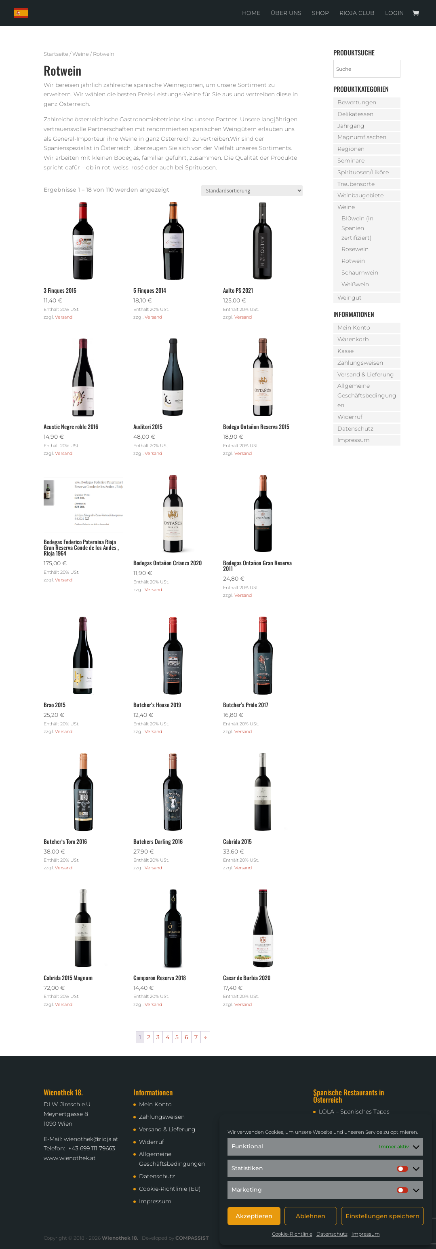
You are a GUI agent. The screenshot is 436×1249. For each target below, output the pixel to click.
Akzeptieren (254, 1216)
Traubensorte (356, 184)
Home (251, 13)
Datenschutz (332, 1234)
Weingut (349, 297)
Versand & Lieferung (365, 374)
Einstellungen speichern (382, 1216)
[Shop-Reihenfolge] (252, 190)
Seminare (350, 160)
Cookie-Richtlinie (292, 1234)
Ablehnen (310, 1216)
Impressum (366, 1234)
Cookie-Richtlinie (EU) (170, 1188)
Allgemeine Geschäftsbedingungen (366, 395)
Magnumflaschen (361, 137)
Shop (320, 13)
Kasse (345, 351)
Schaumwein (359, 272)
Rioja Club (357, 13)
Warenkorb (353, 339)
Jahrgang (350, 125)
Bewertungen (356, 102)
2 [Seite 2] (148, 1037)
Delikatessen (355, 114)
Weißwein (355, 284)
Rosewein (355, 249)
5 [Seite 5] (177, 1037)
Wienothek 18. (120, 1238)
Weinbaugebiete (360, 195)
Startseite (56, 54)
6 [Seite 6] (186, 1037)
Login (394, 13)
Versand (63, 317)
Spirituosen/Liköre (363, 172)
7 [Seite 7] (196, 1037)
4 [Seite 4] (167, 1037)
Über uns (286, 13)
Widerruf (349, 417)
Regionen (350, 148)
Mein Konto (353, 327)
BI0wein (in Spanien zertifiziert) (357, 228)
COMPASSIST (192, 1238)
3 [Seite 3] (158, 1037)
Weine (80, 54)
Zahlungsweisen (360, 362)
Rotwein (353, 260)
